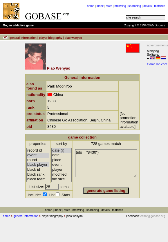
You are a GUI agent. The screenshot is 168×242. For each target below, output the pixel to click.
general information (25, 216)
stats (109, 6)
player (61, 169)
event (38, 155)
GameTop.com (157, 64)
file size (61, 179)
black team (38, 179)
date (61, 155)
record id (38, 150)
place (61, 160)
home (90, 6)
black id (38, 169)
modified (61, 174)
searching (135, 6)
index (100, 6)
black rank (38, 174)
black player (38, 164)
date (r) (61, 150)
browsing (120, 6)
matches (159, 6)
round (38, 160)
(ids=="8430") (106, 163)
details (147, 6)
